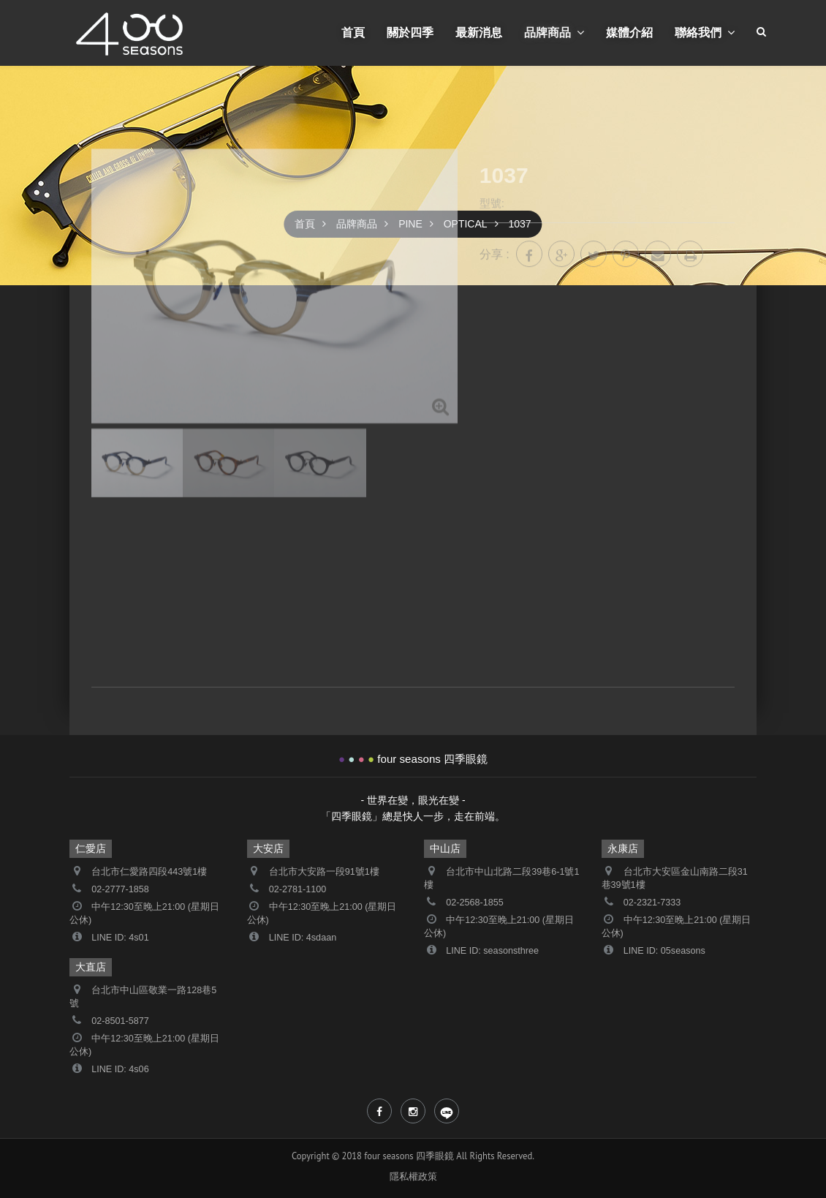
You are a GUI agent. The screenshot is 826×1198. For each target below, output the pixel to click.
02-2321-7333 (652, 902)
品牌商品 (554, 32)
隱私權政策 (413, 1176)
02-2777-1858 (119, 889)
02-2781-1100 (297, 889)
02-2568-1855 (474, 902)
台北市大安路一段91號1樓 (324, 872)
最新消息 (478, 32)
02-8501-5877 (119, 1021)
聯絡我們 (705, 32)
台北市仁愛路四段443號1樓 (149, 872)
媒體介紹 (629, 32)
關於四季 (410, 32)
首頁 (353, 32)
